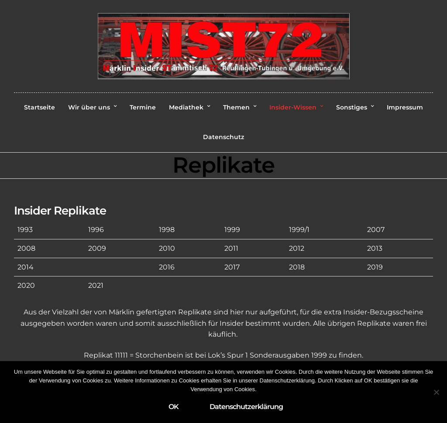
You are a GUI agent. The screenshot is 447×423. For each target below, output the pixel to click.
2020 (26, 285)
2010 (167, 248)
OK (173, 407)
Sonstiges (351, 107)
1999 (232, 229)
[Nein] (436, 392)
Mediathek (186, 107)
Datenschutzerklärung (246, 407)
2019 (375, 267)
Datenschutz (223, 137)
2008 (26, 248)
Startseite (39, 107)
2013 (374, 248)
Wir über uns (89, 107)
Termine (143, 107)
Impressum (405, 107)
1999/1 (299, 229)
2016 (167, 267)
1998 (167, 229)
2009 (97, 248)
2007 (376, 229)
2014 (25, 267)
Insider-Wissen (292, 107)
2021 (95, 285)
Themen (236, 107)
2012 (296, 248)
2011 (231, 248)
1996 (96, 229)
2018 (297, 267)
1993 (25, 229)
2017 (232, 267)
